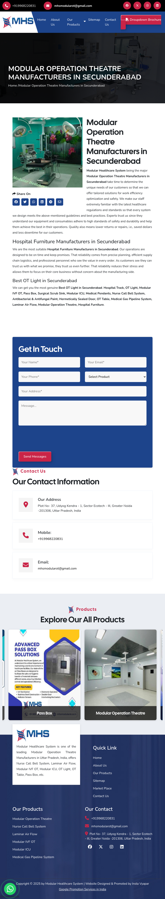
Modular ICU (21, 849)
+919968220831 (19, 6)
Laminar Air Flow (24, 834)
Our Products (73, 22)
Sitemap (94, 20)
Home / (13, 85)
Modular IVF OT (23, 842)
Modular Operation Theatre (32, 819)
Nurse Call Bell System (29, 826)
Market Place (102, 788)
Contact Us (110, 22)
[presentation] (49, 439)
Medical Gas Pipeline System (33, 857)
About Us (55, 22)
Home (41, 20)
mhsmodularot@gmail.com (68, 6)
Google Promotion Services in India (82, 889)
